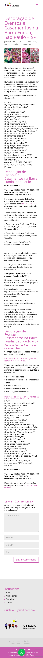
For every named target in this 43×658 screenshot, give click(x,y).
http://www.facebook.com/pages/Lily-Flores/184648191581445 (20, 359)
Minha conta (11, 596)
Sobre (8, 592)
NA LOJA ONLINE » (29, 203)
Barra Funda (31, 42)
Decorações (15, 644)
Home (11, 641)
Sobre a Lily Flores (24, 641)
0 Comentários (28, 44)
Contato (9, 602)
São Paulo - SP (15, 44)
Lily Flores (11, 42)
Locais (6, 44)
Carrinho (10, 599)
